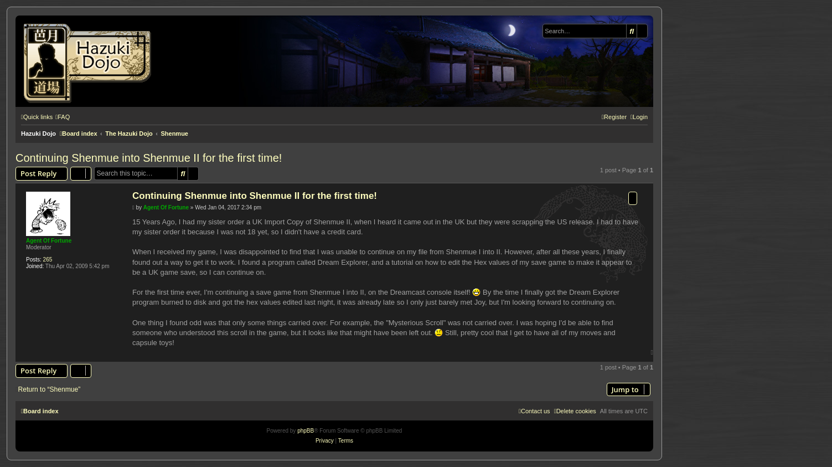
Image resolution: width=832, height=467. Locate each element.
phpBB (305, 431)
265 (48, 259)
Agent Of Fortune (48, 241)
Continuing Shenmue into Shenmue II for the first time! (148, 158)
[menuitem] (62, 117)
